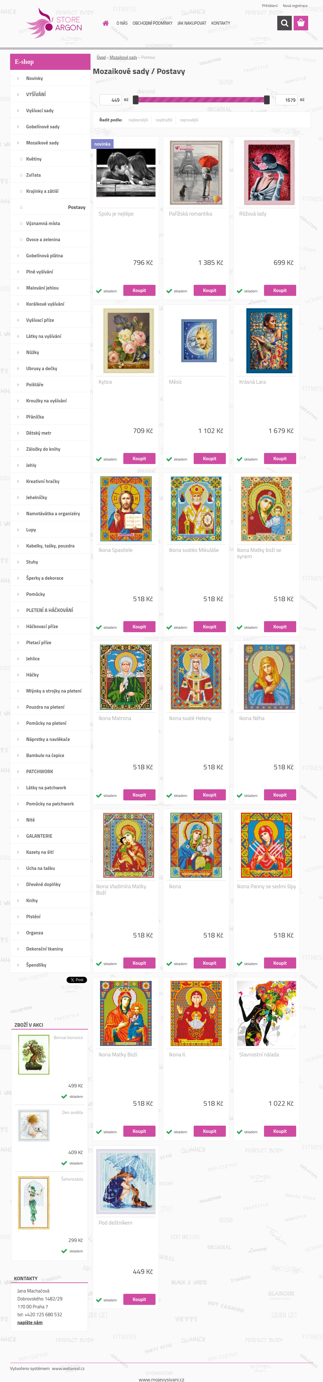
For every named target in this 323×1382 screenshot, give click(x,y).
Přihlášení (270, 6)
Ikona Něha (252, 718)
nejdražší (164, 119)
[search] (284, 23)
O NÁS (122, 23)
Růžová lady (253, 214)
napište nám (30, 1322)
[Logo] (53, 23)
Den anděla (72, 1112)
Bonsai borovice (68, 1037)
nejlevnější (138, 119)
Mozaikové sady (123, 57)
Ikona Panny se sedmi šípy (266, 886)
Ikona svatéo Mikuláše (194, 550)
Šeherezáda (72, 1179)
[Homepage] (104, 23)
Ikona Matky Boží (118, 1054)
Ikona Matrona (115, 718)
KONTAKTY (220, 23)
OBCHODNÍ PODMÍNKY (152, 23)
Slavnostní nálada (259, 1054)
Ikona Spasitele (116, 550)
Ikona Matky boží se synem (259, 553)
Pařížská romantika (190, 214)
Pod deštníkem (115, 1223)
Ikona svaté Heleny (190, 718)
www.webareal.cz (68, 1368)
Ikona (175, 886)
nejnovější (189, 119)
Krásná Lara (252, 382)
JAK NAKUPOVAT (192, 23)
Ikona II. (177, 1054)
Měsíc (175, 382)
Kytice (105, 382)
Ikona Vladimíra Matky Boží (121, 889)
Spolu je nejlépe (116, 214)
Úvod (101, 57)
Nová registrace (295, 6)
